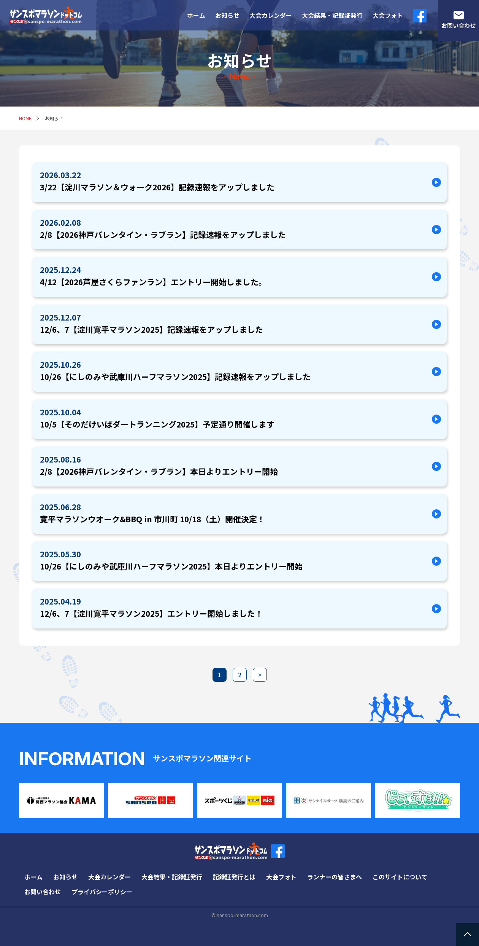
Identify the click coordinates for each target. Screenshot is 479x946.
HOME (25, 118)
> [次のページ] (260, 675)
